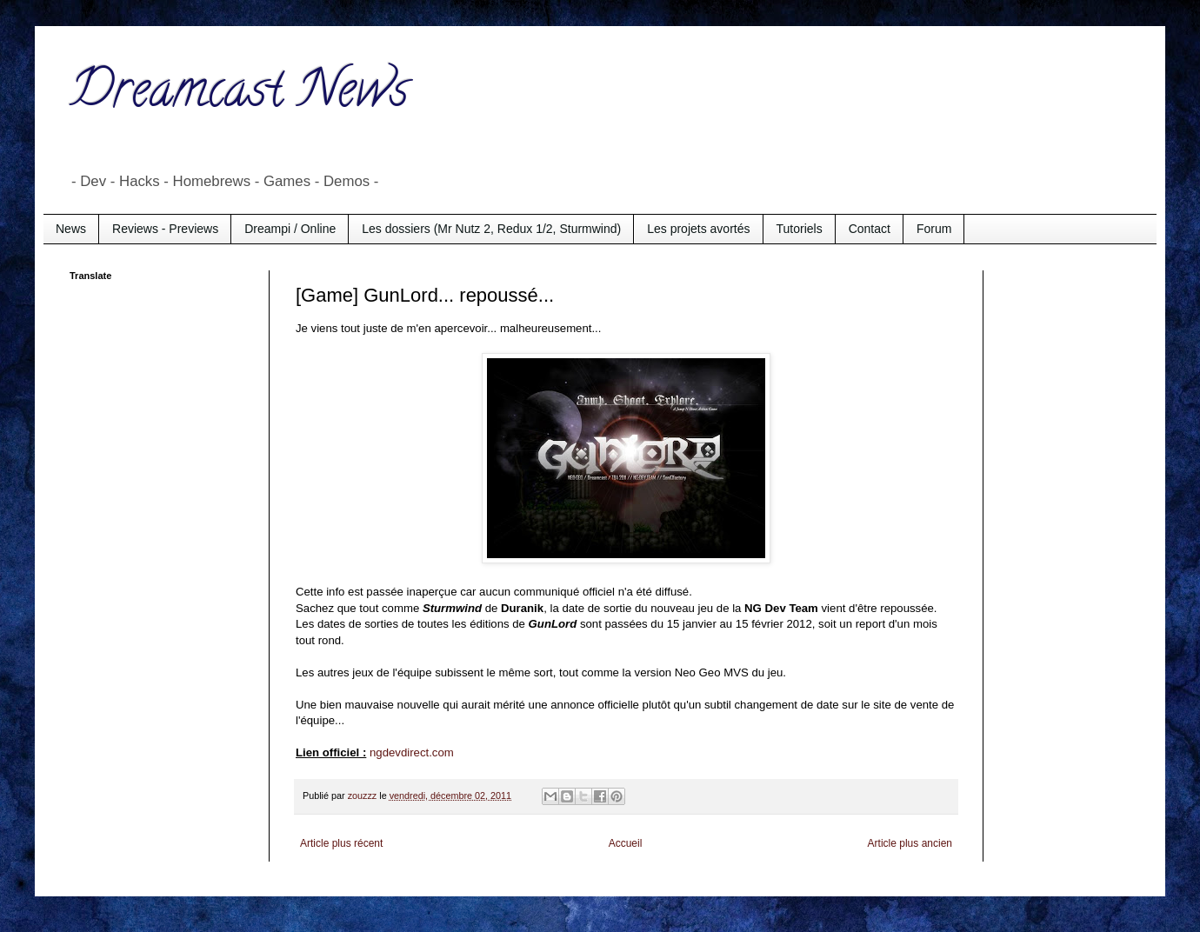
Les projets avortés (698, 229)
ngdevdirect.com (412, 752)
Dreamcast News (239, 95)
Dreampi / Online (290, 229)
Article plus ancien (910, 843)
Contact (869, 229)
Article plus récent (341, 843)
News (71, 229)
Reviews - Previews (165, 229)
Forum (934, 229)
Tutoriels (800, 229)
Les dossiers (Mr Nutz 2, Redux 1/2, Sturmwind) (491, 229)
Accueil (626, 843)
